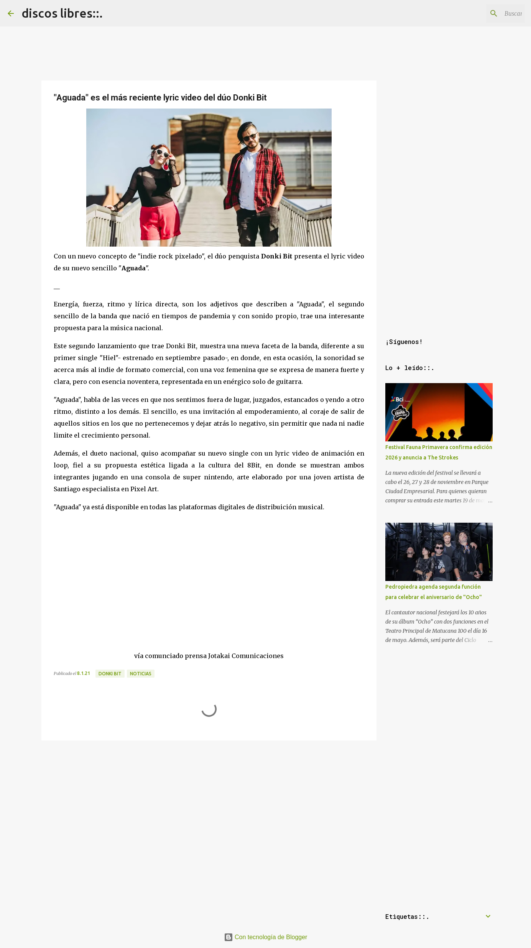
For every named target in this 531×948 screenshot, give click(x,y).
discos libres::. (62, 13)
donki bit (110, 673)
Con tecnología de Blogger (265, 937)
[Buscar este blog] (484, 13)
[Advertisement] (209, 797)
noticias (140, 673)
